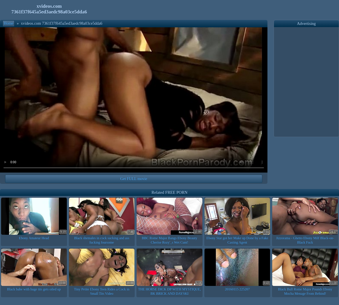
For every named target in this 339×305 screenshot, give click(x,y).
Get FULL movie (133, 179)
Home (8, 23)
